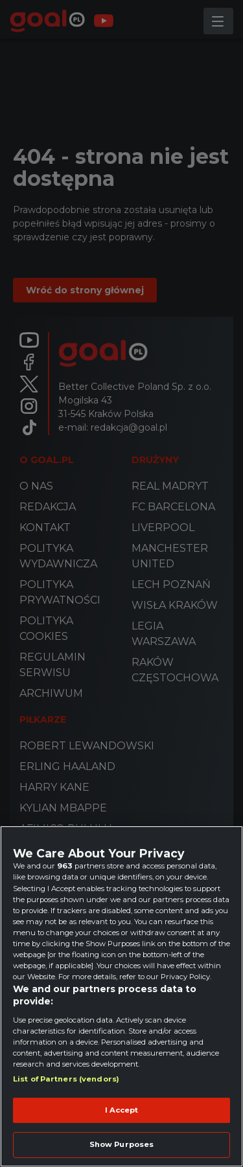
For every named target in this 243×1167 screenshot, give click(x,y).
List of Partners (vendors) (66, 1078)
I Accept (122, 1110)
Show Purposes (121, 1144)
